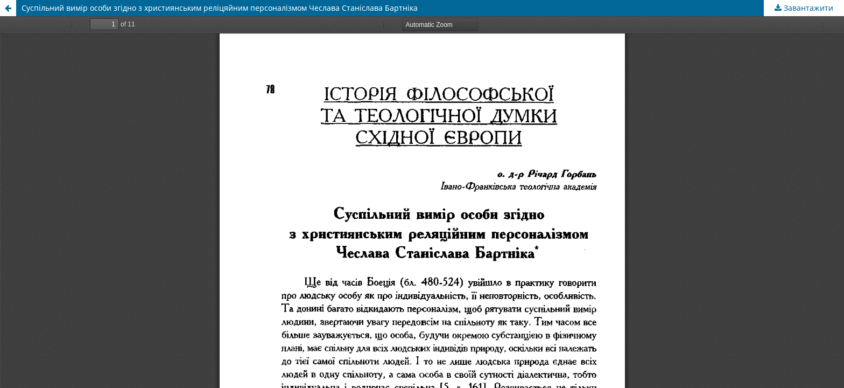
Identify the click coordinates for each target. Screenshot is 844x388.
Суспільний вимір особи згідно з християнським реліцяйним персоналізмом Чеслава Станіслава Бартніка (220, 8)
